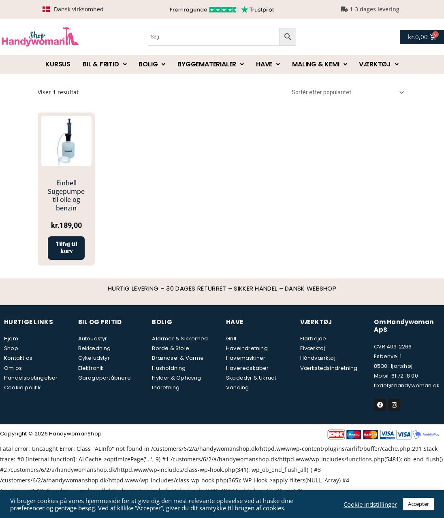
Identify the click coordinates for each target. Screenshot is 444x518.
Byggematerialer (210, 64)
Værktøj (378, 64)
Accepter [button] (418, 503)
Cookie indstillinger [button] (370, 504)
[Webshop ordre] (346, 92)
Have (268, 64)
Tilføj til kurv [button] (66, 248)
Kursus (57, 64)
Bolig (152, 64)
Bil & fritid (104, 64)
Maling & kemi (319, 64)
